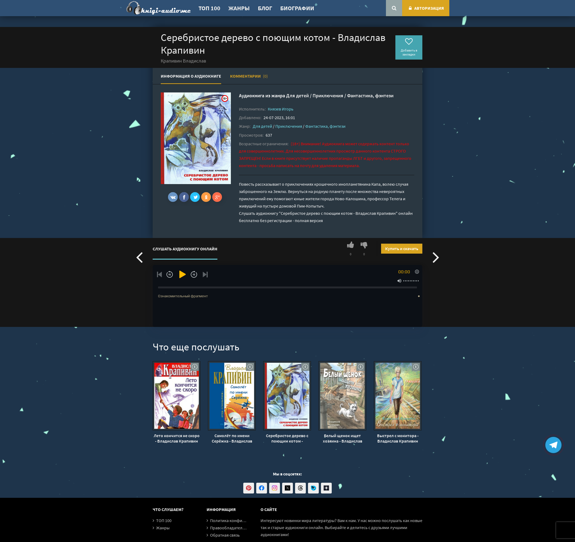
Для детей (297, 95)
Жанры (239, 8)
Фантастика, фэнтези (370, 95)
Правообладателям (228, 527)
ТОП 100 (209, 8)
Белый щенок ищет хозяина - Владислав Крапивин (342, 438)
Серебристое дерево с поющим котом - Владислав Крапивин (287, 438)
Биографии (297, 8)
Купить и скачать (401, 248)
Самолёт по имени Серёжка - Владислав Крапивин (232, 438)
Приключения (328, 95)
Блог (265, 8)
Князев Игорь (280, 109)
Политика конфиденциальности (241, 520)
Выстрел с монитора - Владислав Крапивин (398, 438)
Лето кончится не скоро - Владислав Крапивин (177, 438)
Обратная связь (225, 535)
